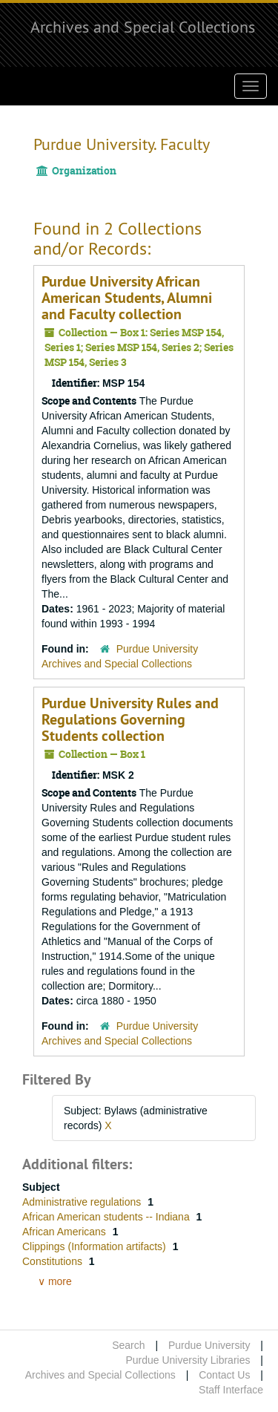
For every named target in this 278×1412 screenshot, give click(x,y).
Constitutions (53, 1261)
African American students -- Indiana (107, 1217)
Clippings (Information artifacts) (95, 1246)
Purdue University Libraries (187, 1360)
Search (128, 1345)
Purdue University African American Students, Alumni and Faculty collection (127, 298)
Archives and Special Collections (142, 26)
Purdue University (209, 1345)
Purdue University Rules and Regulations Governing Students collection (130, 719)
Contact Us (224, 1375)
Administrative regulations (83, 1202)
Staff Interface (231, 1390)
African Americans (65, 1232)
